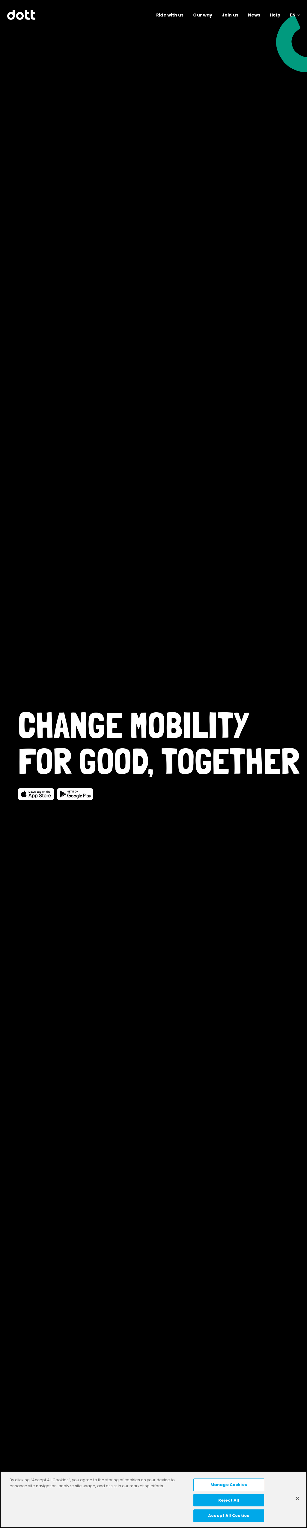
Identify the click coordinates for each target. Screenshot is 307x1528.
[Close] (297, 1498)
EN (293, 15)
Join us (230, 15)
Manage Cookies (228, 1485)
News (254, 15)
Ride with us (169, 15)
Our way (202, 15)
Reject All (228, 1500)
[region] (153, 1499)
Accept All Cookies (228, 1515)
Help (275, 15)
